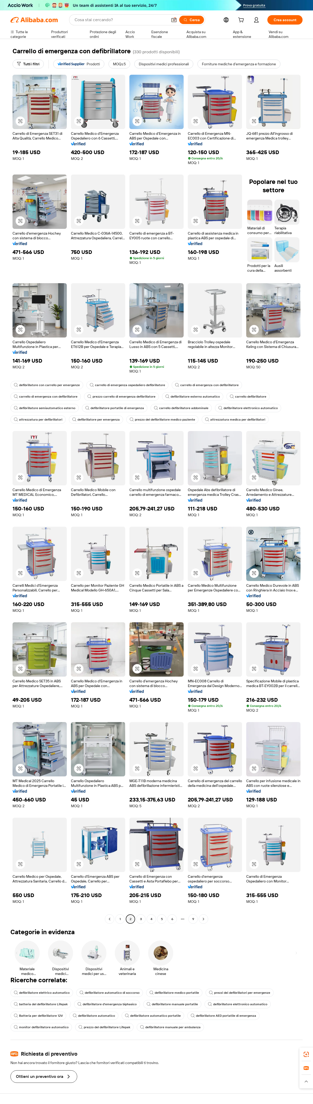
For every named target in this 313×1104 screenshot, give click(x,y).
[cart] (242, 21)
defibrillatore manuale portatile (172, 1004)
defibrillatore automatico (94, 1016)
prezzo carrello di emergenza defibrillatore (121, 396)
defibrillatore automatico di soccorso (110, 993)
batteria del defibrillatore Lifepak (41, 1004)
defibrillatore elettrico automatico (42, 993)
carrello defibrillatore (248, 396)
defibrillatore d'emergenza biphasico (107, 1004)
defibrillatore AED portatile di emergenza (223, 1016)
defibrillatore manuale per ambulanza (170, 1027)
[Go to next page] (203, 919)
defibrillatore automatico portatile (153, 1016)
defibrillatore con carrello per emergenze (47, 385)
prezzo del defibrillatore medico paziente (162, 419)
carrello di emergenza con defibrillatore (207, 385)
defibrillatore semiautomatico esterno (44, 408)
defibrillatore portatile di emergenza (114, 408)
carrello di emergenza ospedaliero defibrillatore (127, 385)
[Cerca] (191, 20)
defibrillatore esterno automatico (192, 396)
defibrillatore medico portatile (174, 993)
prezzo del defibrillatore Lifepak (104, 1027)
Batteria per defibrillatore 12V (38, 1016)
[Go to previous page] (109, 919)
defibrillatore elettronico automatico (248, 408)
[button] (174, 20)
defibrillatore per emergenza (96, 419)
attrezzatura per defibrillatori (38, 419)
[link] (306, 1054)
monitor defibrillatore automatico (41, 1027)
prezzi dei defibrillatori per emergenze (239, 993)
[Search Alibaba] (121, 20)
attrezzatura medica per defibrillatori (235, 419)
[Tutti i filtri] (28, 64)
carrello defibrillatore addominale (181, 408)
